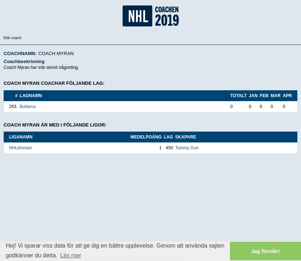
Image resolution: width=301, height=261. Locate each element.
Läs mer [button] (70, 255)
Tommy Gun (187, 147)
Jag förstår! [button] (265, 251)
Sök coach (12, 38)
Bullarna (28, 106)
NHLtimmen (20, 147)
